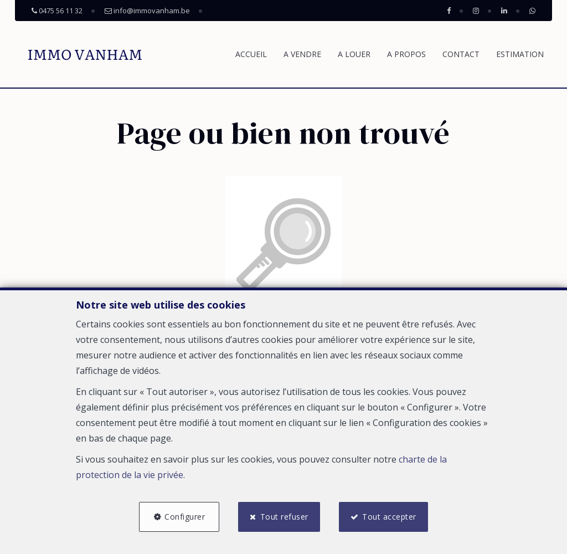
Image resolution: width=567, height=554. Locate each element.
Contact (461, 54)
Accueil (251, 54)
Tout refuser (284, 516)
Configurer (184, 516)
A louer (354, 54)
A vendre (302, 54)
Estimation (520, 54)
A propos (406, 54)
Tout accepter (389, 516)
